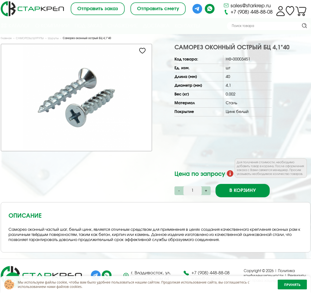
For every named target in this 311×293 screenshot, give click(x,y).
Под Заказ (88, 26)
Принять (292, 284)
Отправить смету (158, 8)
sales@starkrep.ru (247, 5)
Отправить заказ (97, 8)
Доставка (156, 26)
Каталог (15, 25)
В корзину (242, 190)
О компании (52, 26)
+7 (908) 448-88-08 (248, 12)
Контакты (187, 26)
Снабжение (122, 26)
